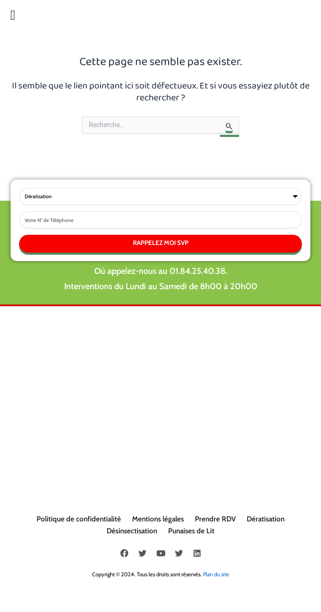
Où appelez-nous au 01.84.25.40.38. (160, 271)
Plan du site (216, 574)
